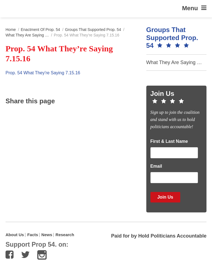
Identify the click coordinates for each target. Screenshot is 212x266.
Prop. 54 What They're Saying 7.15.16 (43, 72)
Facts (32, 234)
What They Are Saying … (27, 35)
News (46, 234)
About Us (15, 234)
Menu (194, 8)
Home (11, 29)
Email (156, 166)
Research (64, 234)
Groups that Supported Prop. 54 (93, 29)
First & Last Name (169, 141)
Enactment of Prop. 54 (40, 29)
